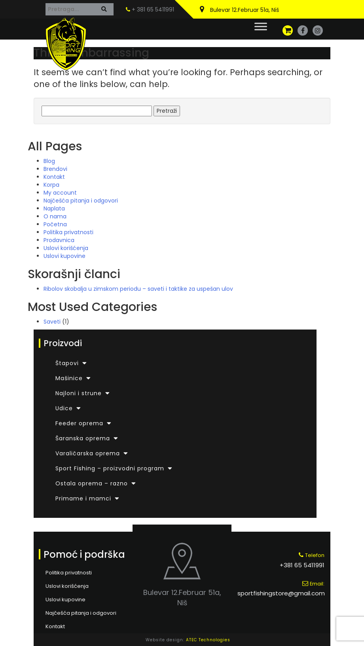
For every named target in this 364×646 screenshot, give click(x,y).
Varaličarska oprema (87, 453)
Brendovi (55, 169)
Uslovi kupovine (64, 256)
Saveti (52, 322)
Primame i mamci (83, 498)
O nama (55, 216)
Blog (49, 161)
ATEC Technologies (208, 640)
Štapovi (67, 363)
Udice (64, 408)
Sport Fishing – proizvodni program (109, 468)
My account (60, 193)
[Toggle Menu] (260, 26)
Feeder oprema (79, 423)
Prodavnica (59, 240)
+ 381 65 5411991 (150, 9)
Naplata (54, 208)
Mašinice (69, 378)
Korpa (51, 185)
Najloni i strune (78, 393)
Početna (55, 224)
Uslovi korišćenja (66, 248)
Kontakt (54, 177)
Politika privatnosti (68, 232)
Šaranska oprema (82, 438)
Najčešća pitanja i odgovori (81, 201)
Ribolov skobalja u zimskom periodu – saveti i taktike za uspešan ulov (138, 289)
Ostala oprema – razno (91, 483)
